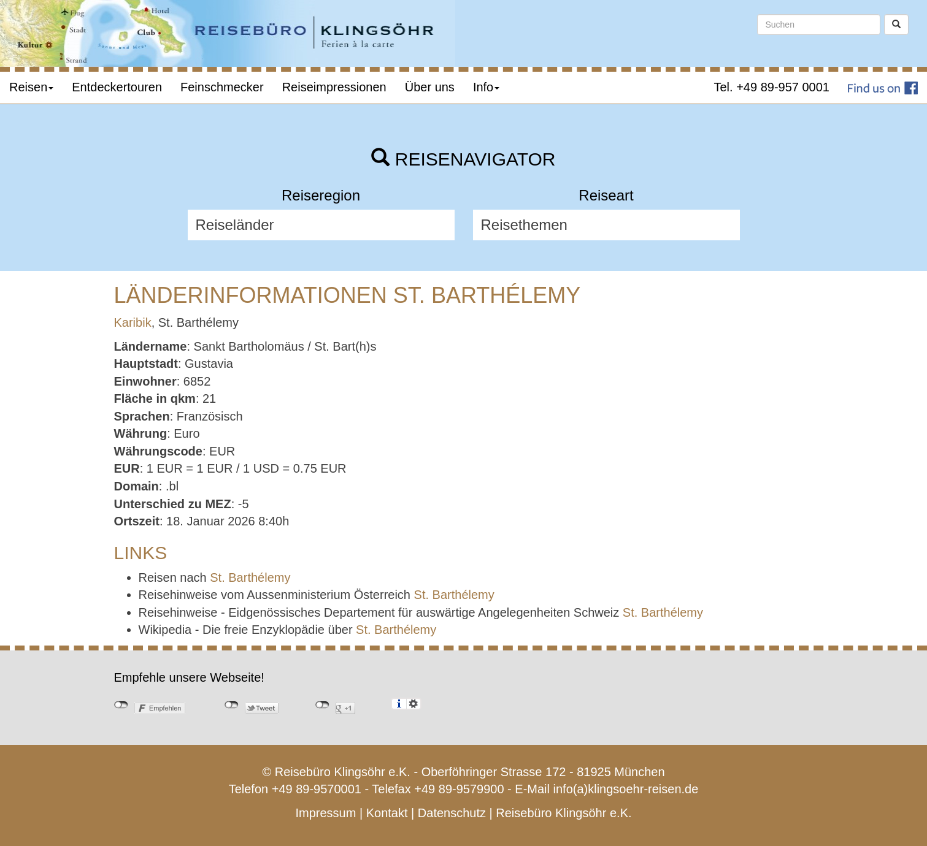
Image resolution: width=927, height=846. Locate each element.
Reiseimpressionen (334, 87)
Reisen (31, 87)
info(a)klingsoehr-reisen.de (626, 789)
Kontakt (387, 813)
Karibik (133, 322)
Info (486, 87)
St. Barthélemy (250, 577)
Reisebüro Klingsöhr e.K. (563, 813)
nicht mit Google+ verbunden (322, 705)
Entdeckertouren (117, 87)
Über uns (430, 87)
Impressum (325, 813)
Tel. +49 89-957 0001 (772, 87)
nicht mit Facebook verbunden (121, 705)
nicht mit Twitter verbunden (232, 705)
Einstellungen (413, 704)
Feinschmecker (222, 87)
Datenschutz (452, 813)
